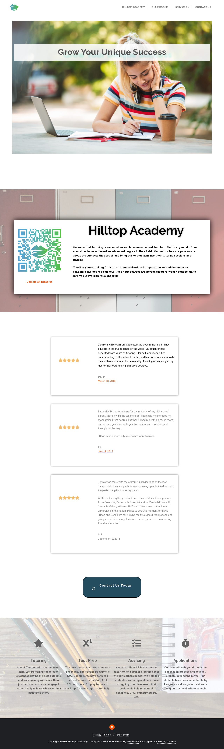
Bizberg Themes (167, 741)
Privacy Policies (102, 734)
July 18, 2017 (105, 451)
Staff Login (123, 734)
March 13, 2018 (106, 381)
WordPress (133, 741)
